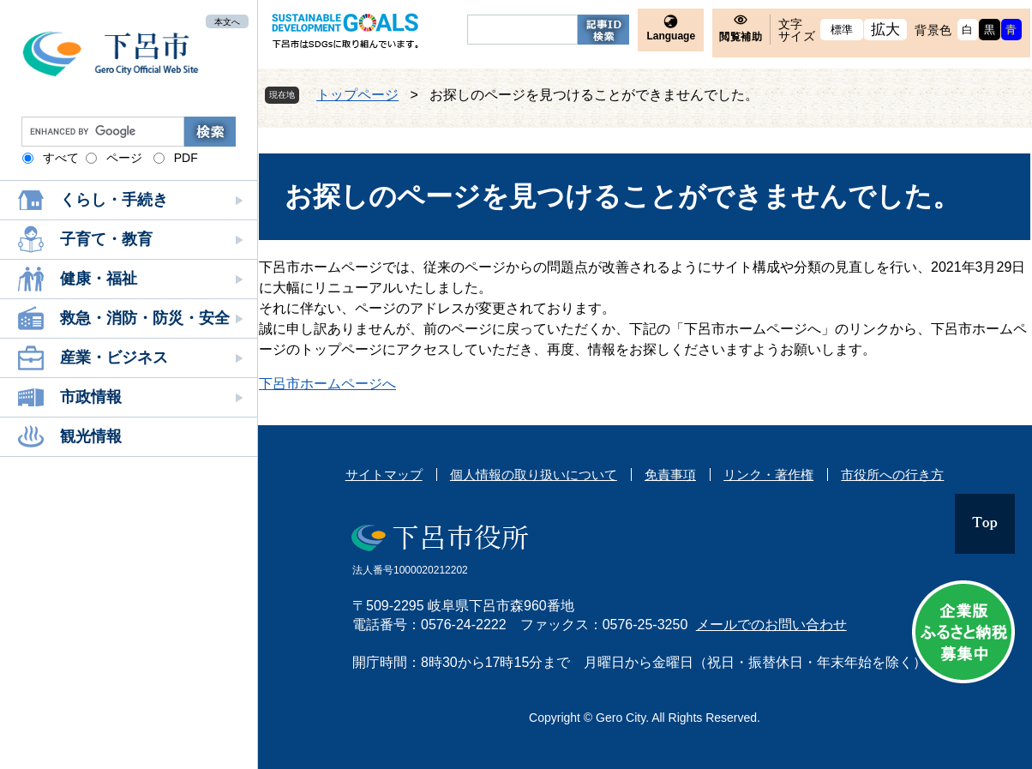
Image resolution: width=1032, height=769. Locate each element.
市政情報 (91, 397)
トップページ (357, 94)
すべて (61, 158)
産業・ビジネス (114, 357)
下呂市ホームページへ (327, 383)
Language (670, 36)
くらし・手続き (114, 199)
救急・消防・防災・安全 (145, 318)
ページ (124, 158)
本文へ (227, 21)
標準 (842, 29)
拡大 (886, 29)
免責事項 (670, 474)
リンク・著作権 (768, 474)
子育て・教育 (106, 239)
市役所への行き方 (892, 474)
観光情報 (91, 436)
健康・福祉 (98, 278)
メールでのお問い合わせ (771, 624)
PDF (186, 158)
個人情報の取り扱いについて (533, 474)
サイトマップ (384, 474)
